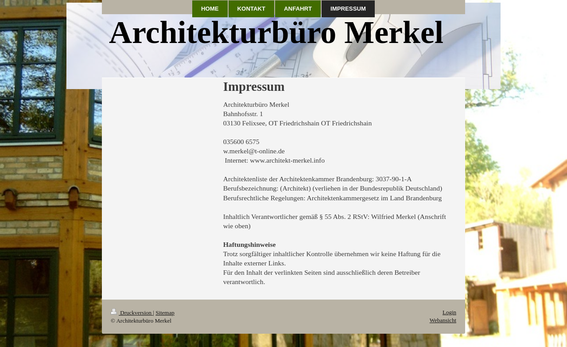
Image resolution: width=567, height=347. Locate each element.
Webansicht (443, 320)
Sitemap (165, 312)
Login (449, 312)
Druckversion (132, 312)
